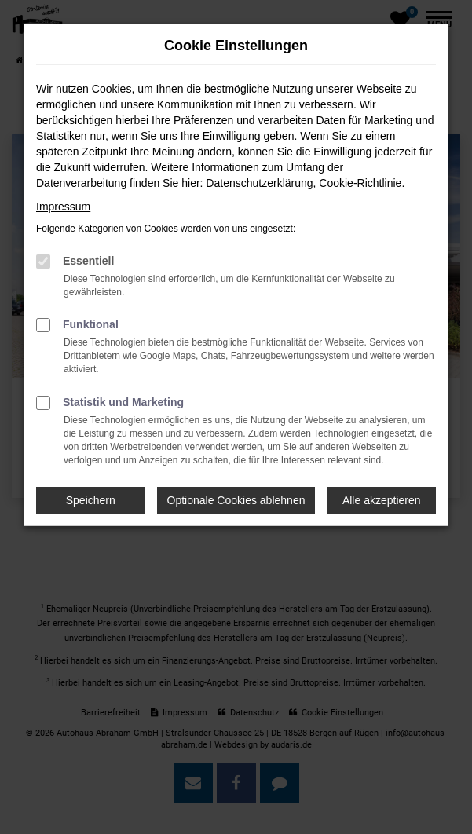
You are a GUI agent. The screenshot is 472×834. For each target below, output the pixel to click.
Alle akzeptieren (381, 500)
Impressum (63, 206)
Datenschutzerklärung (259, 183)
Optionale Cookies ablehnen (236, 500)
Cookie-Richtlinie (360, 183)
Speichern (90, 500)
